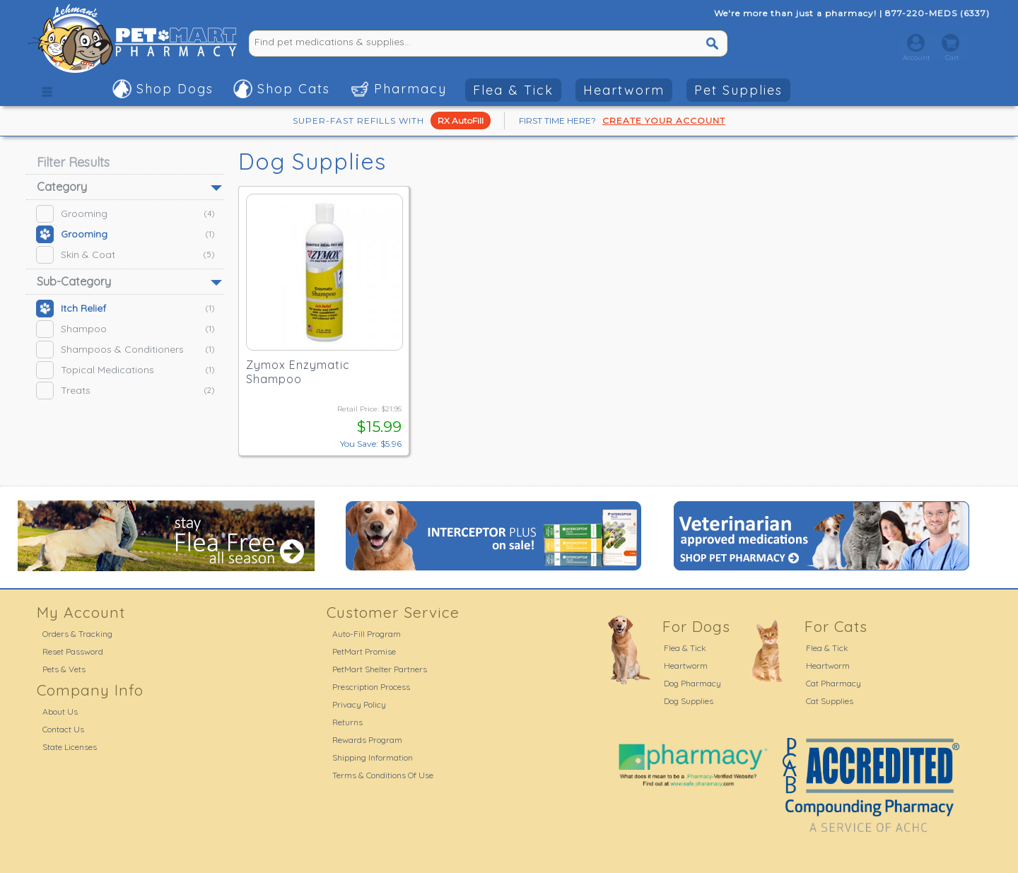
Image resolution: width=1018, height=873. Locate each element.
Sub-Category (74, 281)
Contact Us (63, 729)
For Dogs (696, 626)
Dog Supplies (688, 701)
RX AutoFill (461, 120)
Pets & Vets (64, 669)
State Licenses (69, 747)
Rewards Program (367, 739)
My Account (81, 612)
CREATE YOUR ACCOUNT (663, 120)
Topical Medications (125, 370)
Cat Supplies (829, 701)
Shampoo (125, 329)
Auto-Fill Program (366, 633)
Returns (347, 722)
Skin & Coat (125, 255)
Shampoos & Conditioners (125, 349)
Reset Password (72, 651)
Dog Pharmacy (692, 683)
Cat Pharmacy (833, 683)
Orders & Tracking (77, 633)
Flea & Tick (513, 90)
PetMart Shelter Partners (379, 669)
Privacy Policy (359, 704)
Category (62, 187)
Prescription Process (371, 686)
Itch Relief (125, 308)
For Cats (836, 626)
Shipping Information (372, 757)
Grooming (125, 214)
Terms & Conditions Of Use (382, 775)
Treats (125, 390)
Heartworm (624, 90)
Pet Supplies (738, 90)
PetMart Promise (364, 651)
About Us (60, 711)
